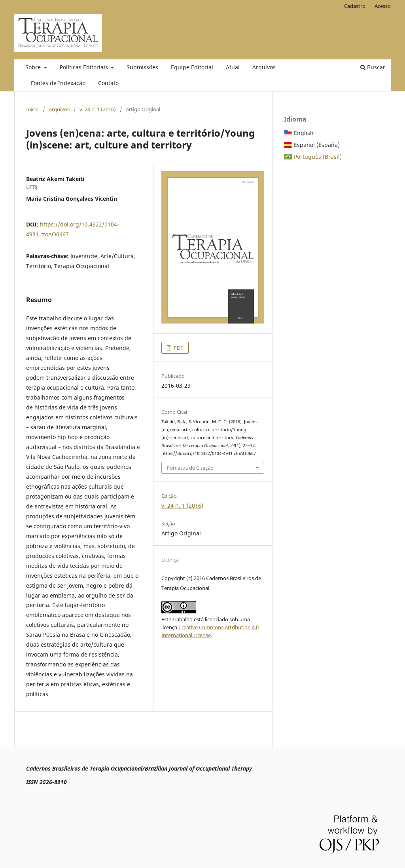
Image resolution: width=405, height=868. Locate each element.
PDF (177, 347)
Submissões (142, 67)
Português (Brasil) (318, 156)
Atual (233, 67)
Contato (108, 83)
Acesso (383, 6)
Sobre (33, 67)
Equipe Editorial (192, 67)
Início (32, 109)
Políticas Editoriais (85, 67)
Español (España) (317, 144)
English (304, 133)
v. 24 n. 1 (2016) (97, 109)
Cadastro (354, 6)
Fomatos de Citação (190, 467)
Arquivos (264, 67)
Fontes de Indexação (58, 83)
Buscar (372, 67)
